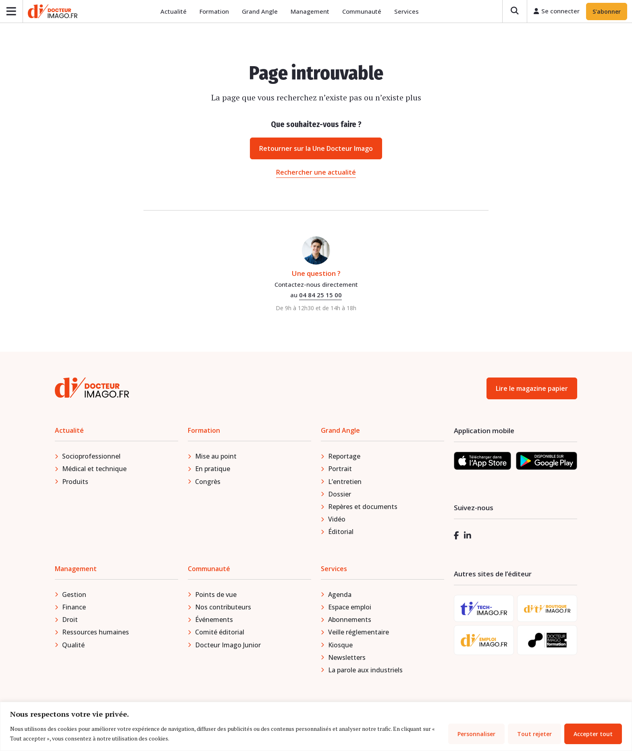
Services (407, 12)
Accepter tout (593, 734)
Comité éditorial (219, 633)
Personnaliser (476, 734)
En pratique (212, 469)
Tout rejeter (534, 734)
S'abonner (606, 12)
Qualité (73, 646)
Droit (70, 620)
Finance (74, 608)
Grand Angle (261, 12)
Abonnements (349, 620)
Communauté (363, 12)
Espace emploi (349, 608)
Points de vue (216, 595)
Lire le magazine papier (532, 389)
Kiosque (340, 646)
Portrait (340, 469)
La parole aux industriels (365, 671)
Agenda (339, 595)
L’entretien (345, 482)
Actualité (175, 12)
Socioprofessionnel (91, 457)
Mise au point (216, 457)
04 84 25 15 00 (320, 296)
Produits (75, 482)
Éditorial (340, 532)
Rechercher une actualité (316, 173)
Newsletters (347, 658)
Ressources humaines (95, 633)
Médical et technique (94, 469)
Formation (215, 12)
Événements (214, 620)
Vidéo (336, 520)
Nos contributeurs (223, 608)
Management (311, 12)
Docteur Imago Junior (228, 646)
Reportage (344, 457)
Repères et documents (362, 507)
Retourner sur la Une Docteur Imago (316, 149)
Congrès (207, 482)
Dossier (339, 495)
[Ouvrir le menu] (11, 12)
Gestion (74, 595)
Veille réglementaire (358, 633)
